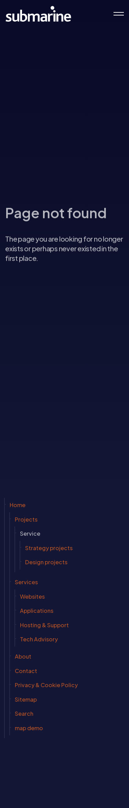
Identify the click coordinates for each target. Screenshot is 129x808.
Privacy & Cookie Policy (46, 685)
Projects (26, 519)
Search (24, 713)
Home (17, 504)
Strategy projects (49, 547)
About (23, 656)
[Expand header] (118, 14)
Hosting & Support (44, 624)
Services (26, 582)
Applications (36, 610)
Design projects (46, 562)
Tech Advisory (39, 639)
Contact (26, 670)
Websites (32, 596)
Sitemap (26, 699)
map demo (29, 727)
